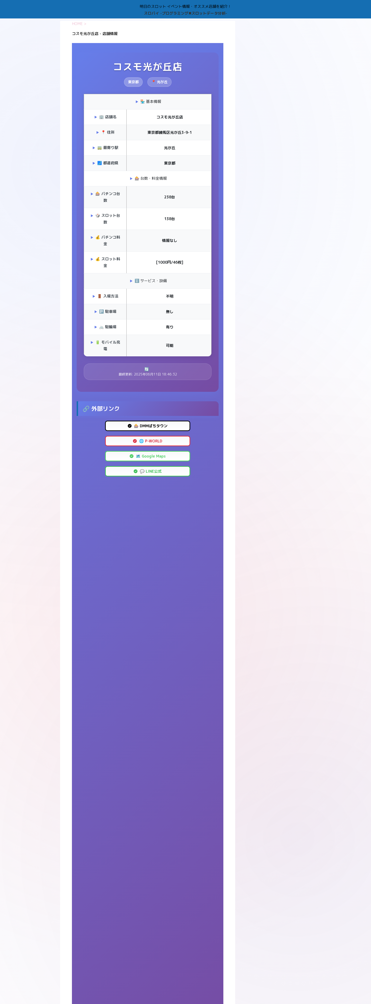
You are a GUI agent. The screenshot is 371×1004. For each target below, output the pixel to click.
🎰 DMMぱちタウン (148, 425)
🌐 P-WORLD (147, 441)
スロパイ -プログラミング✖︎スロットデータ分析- (185, 13)
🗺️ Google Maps (148, 456)
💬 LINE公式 (148, 471)
